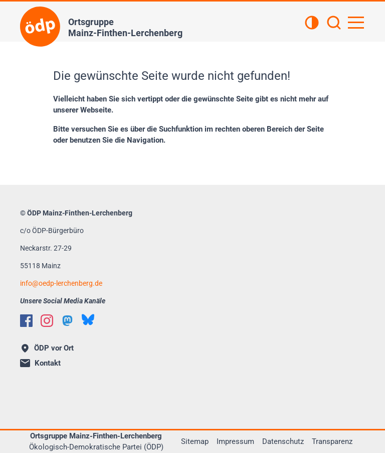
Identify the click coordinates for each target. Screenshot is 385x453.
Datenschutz (283, 441)
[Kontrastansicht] (312, 24)
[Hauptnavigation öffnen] (356, 23)
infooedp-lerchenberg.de (61, 283)
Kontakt (40, 363)
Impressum (235, 441)
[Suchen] (334, 24)
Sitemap (195, 441)
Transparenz (332, 441)
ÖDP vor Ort (48, 348)
